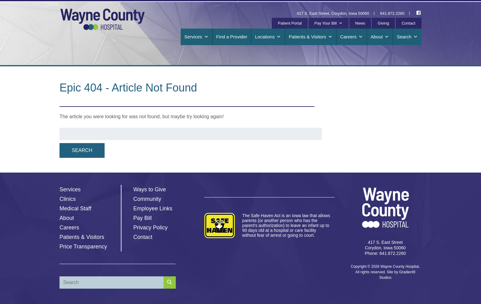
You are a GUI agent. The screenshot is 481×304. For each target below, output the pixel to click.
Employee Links (152, 208)
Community (147, 199)
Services (196, 37)
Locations (268, 37)
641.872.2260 (392, 13)
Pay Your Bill (328, 23)
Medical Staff (75, 208)
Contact (408, 23)
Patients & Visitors (310, 37)
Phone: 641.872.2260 (385, 253)
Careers (351, 37)
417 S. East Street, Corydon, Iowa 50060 (333, 13)
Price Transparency (83, 247)
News (360, 23)
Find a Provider (232, 36)
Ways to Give (149, 189)
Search (407, 37)
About (380, 37)
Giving (383, 23)
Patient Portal (290, 23)
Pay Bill (142, 218)
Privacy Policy (150, 227)
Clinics (68, 199)
